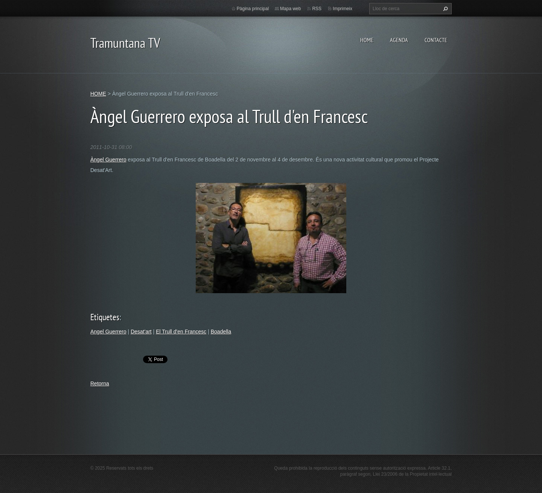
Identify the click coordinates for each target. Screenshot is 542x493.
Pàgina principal (253, 8)
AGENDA (399, 40)
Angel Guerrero (108, 332)
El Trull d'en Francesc (181, 332)
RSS (316, 8)
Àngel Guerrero (108, 160)
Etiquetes (104, 317)
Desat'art (141, 332)
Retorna (99, 383)
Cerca (444, 8)
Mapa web (290, 8)
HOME (366, 40)
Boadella (221, 332)
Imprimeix (342, 8)
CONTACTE (436, 40)
